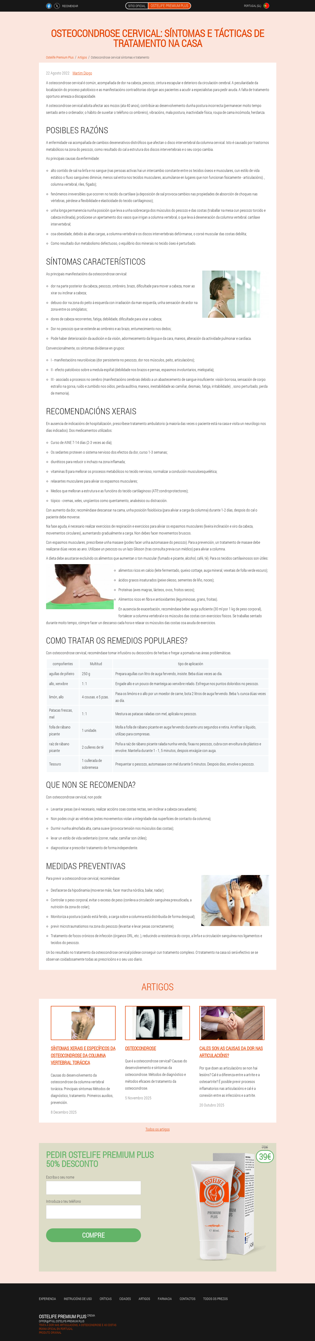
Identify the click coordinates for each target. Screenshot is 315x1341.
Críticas (106, 1298)
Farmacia (165, 1298)
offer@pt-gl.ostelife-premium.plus (61, 1321)
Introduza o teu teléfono (63, 1201)
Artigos (144, 1298)
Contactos (187, 1298)
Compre (93, 1235)
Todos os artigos (158, 1129)
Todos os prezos (215, 1298)
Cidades (125, 1298)
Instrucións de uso (78, 1298)
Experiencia (47, 1298)
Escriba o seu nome (60, 1177)
